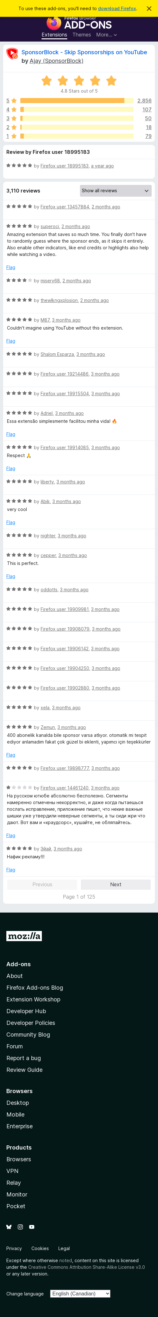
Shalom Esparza (57, 354)
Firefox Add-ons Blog (34, 987)
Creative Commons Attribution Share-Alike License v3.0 (86, 1267)
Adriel (47, 413)
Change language (25, 1293)
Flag (10, 267)
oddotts (49, 589)
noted (65, 1260)
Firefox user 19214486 (65, 374)
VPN (12, 1171)
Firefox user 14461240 (65, 787)
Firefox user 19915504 (65, 393)
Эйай (46, 848)
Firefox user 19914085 (65, 447)
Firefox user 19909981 (65, 609)
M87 (45, 320)
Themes (81, 34)
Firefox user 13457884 (65, 206)
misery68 (50, 280)
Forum (14, 1046)
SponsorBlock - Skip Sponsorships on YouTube (84, 52)
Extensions (54, 34)
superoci (50, 226)
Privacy (14, 1248)
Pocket (15, 1206)
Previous (42, 884)
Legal (64, 1248)
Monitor (16, 1194)
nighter (48, 535)
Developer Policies (30, 1022)
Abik (45, 501)
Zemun (48, 727)
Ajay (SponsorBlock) (56, 60)
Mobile (15, 1114)
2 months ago (106, 206)
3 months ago (66, 320)
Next (116, 884)
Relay (13, 1182)
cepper (48, 555)
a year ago (102, 165)
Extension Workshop (33, 999)
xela (45, 707)
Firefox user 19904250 (65, 668)
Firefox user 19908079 (65, 629)
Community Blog (28, 1034)
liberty (47, 481)
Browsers (18, 1159)
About (14, 976)
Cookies (40, 1248)
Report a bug (23, 1058)
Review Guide (24, 1069)
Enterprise (19, 1126)
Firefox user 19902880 (65, 688)
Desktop (17, 1102)
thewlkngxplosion (59, 300)
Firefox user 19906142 (65, 648)
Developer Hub (26, 1011)
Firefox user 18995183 (65, 165)
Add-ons (18, 964)
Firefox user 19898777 (65, 768)
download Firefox (117, 8)
